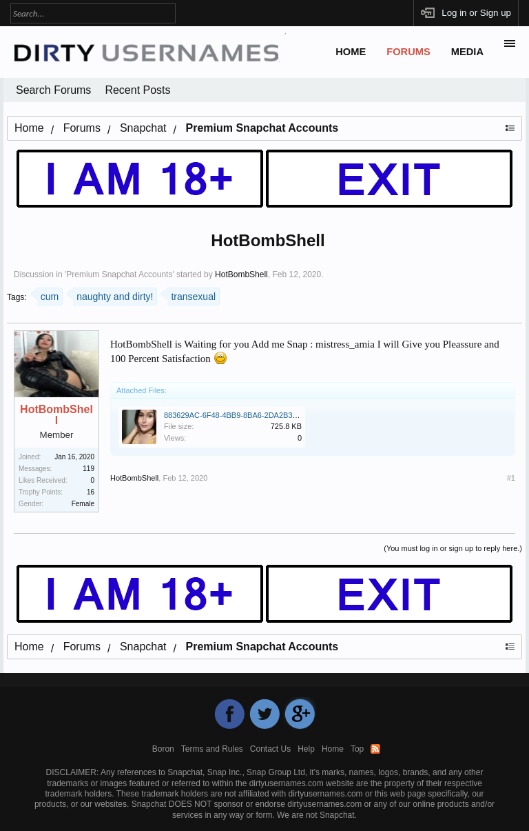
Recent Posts (137, 90)
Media (467, 51)
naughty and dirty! (113, 295)
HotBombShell (241, 274)
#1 (511, 478)
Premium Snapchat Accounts (119, 274)
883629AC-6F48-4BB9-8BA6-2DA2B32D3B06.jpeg (250, 415)
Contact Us (270, 749)
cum (48, 295)
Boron (163, 749)
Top (357, 749)
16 (90, 492)
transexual (191, 295)
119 (88, 468)
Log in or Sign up (476, 13)
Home (350, 51)
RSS (375, 749)
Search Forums (53, 90)
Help (306, 749)
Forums (408, 51)
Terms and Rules (212, 749)
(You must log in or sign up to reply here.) (453, 548)
